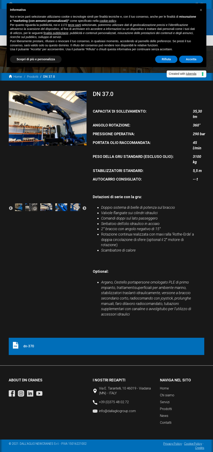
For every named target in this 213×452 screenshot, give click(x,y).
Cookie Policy (193, 443)
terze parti (74, 25)
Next (84, 208)
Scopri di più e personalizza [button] (36, 59)
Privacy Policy (172, 443)
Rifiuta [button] (166, 59)
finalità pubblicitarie (55, 33)
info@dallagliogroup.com (117, 411)
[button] (201, 10)
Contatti (165, 423)
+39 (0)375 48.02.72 (114, 402)
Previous (11, 208)
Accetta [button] (191, 59)
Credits (199, 448)
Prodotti (32, 77)
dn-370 (28, 346)
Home (15, 77)
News (164, 416)
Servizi (165, 402)
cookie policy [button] (107, 20)
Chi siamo (167, 395)
